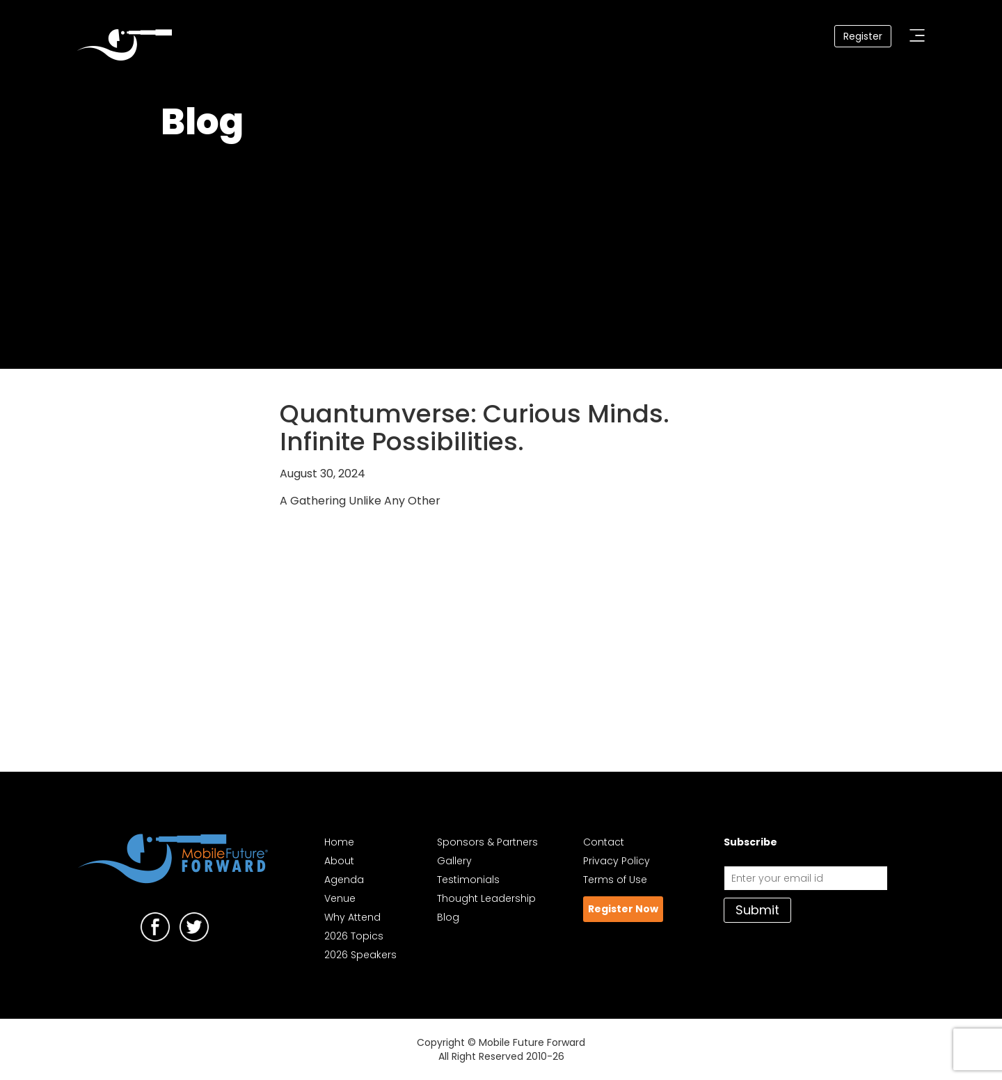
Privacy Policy (616, 861)
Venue (340, 898)
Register (862, 36)
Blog (448, 917)
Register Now (623, 909)
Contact (603, 842)
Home (339, 842)
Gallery (454, 861)
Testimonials (468, 880)
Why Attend (352, 917)
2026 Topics (353, 936)
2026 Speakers (360, 955)
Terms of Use (615, 880)
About (339, 861)
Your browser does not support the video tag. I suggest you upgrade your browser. (501, 250)
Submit (757, 910)
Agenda (344, 880)
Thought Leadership (486, 898)
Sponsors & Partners (487, 842)
